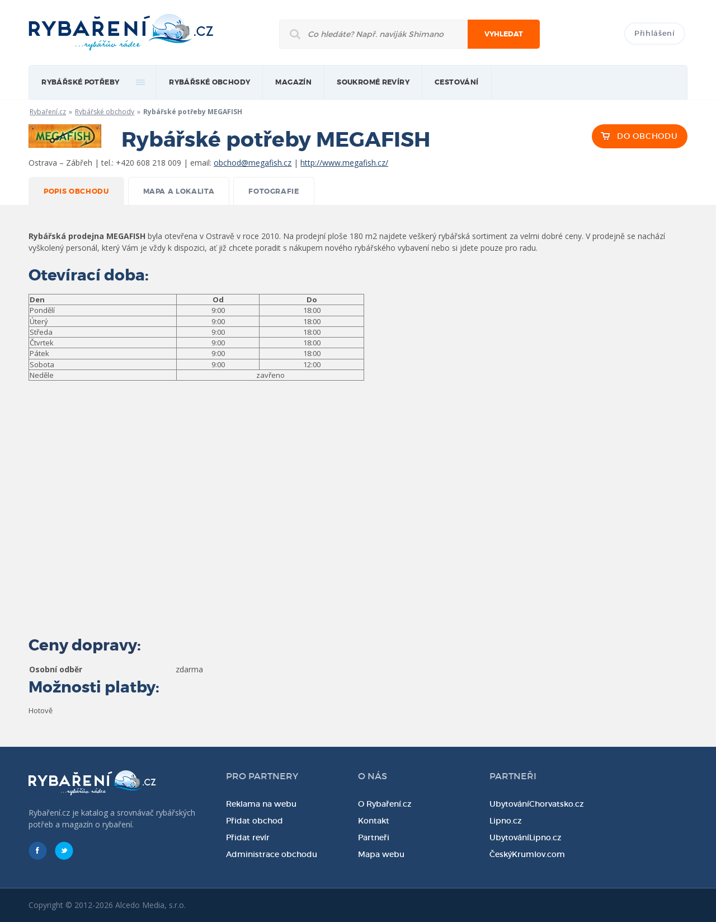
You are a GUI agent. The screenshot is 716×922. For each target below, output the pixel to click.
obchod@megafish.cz (252, 162)
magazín (293, 82)
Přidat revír (248, 837)
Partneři (373, 837)
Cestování (457, 82)
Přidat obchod (254, 821)
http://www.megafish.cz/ (344, 162)
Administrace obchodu (271, 854)
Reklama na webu (261, 804)
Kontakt (373, 821)
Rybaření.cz (48, 111)
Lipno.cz (505, 821)
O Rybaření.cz (385, 804)
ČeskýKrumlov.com (527, 854)
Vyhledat (503, 34)
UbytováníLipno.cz (525, 837)
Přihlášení (654, 33)
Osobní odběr (55, 669)
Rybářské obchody (209, 82)
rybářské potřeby (80, 82)
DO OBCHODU (647, 136)
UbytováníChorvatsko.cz (536, 804)
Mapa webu (381, 854)
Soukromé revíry (373, 82)
